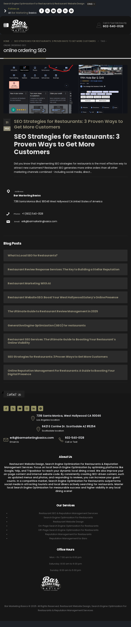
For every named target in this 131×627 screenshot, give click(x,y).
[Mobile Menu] (6, 25)
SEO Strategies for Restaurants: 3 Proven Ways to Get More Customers (68, 124)
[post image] (65, 89)
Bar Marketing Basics (27, 195)
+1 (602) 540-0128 (32, 213)
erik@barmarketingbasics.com (39, 221)
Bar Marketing (20, 12)
